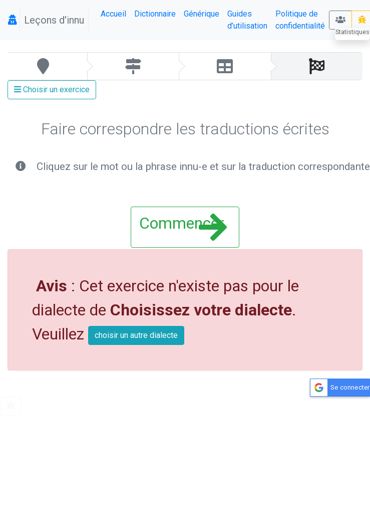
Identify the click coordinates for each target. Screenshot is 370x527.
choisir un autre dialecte (136, 335)
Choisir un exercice (52, 89)
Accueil (113, 14)
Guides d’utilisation (247, 20)
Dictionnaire (155, 14)
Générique (201, 14)
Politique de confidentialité (300, 20)
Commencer (182, 227)
